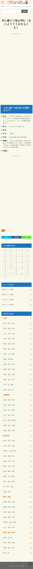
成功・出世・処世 (9, 440)
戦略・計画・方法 (9, 461)
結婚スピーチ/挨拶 (8, 289)
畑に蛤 (6, 145)
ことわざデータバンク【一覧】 (17, 566)
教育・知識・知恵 (9, 466)
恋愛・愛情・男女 (9, 400)
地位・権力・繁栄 (9, 481)
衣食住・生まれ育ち (9, 451)
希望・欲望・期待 (9, 344)
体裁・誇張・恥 (8, 390)
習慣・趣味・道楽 (9, 471)
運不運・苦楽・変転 (9, 522)
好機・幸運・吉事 (9, 502)
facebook (16, 237)
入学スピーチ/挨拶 (8, 299)
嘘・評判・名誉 (8, 486)
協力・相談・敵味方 (9, 420)
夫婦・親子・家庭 (9, 410)
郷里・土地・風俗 (9, 476)
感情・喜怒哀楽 (8, 359)
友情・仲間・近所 (9, 405)
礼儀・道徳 (6, 492)
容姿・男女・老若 (9, 364)
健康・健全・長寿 (9, 349)
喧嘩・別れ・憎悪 (9, 425)
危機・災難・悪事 (9, 507)
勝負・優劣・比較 (9, 517)
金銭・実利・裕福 (9, 446)
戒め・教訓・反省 (9, 328)
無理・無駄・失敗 (9, 512)
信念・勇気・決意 (9, 338)
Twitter (6, 237)
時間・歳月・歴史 (9, 547)
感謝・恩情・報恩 (9, 430)
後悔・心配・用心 (9, 379)
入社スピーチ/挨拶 (8, 304)
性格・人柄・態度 (9, 354)
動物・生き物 (7, 537)
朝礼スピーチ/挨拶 (8, 294)
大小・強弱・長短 (9, 527)
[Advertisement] (16, 51)
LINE (26, 237)
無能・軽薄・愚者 (9, 369)
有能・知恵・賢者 (9, 374)
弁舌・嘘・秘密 (8, 384)
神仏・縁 (6, 553)
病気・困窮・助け (9, 456)
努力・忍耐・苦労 (9, 323)
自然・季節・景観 (9, 542)
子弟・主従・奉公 (9, 415)
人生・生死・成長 (9, 333)
